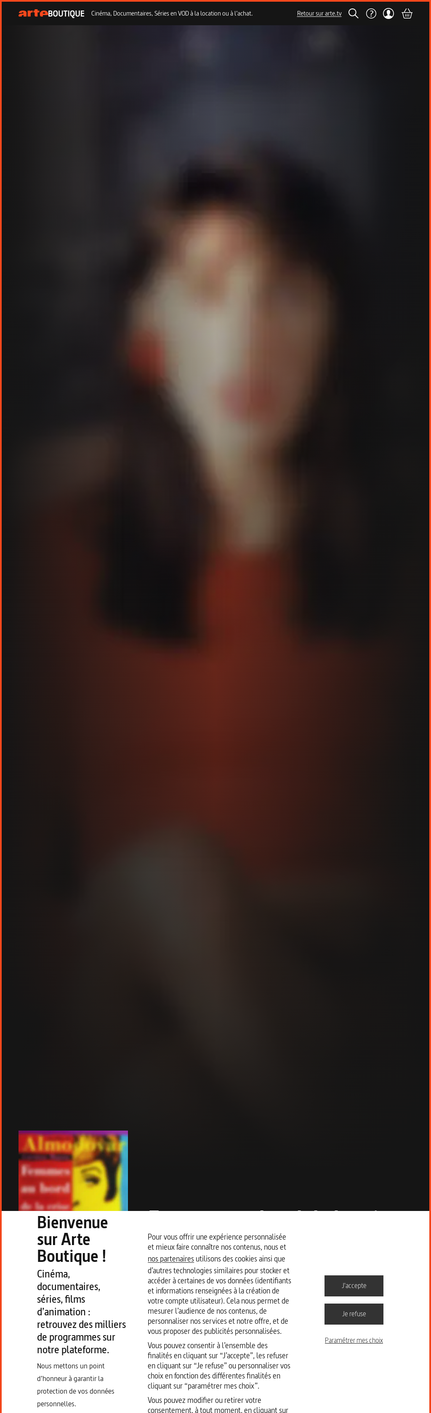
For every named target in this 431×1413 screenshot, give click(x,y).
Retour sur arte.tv (319, 13)
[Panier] (406, 13)
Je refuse (354, 1313)
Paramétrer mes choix (354, 1340)
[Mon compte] (388, 13)
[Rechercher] (354, 13)
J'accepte (354, 1285)
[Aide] (370, 13)
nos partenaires (171, 1258)
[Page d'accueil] (52, 13)
